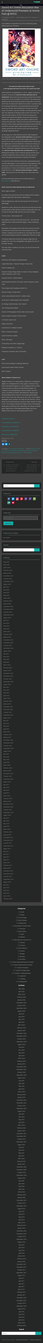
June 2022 (6, 690)
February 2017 (7, 865)
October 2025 (7, 578)
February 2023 (7, 668)
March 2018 (6, 829)
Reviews (22, 956)
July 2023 (6, 654)
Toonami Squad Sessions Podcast (22, 965)
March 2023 (6, 665)
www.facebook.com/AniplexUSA (11, 422)
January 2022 (7, 704)
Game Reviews (22, 920)
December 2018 (8, 804)
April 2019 (6, 793)
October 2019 (7, 776)
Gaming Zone (22, 923)
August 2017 (7, 848)
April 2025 (6, 595)
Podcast (22, 942)
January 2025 (7, 603)
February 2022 (7, 701)
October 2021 (7, 712)
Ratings (22, 953)
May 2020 (6, 759)
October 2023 (7, 645)
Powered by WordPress (22, 1340)
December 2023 (8, 640)
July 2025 (6, 587)
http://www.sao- (6, 181)
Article (22, 912)
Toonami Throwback (22, 967)
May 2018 (6, 823)
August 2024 (7, 617)
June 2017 (6, 854)
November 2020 (8, 743)
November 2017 (8, 840)
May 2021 (6, 726)
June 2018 (6, 821)
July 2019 (6, 784)
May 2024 (6, 626)
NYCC (35, 448)
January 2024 (7, 637)
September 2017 (8, 846)
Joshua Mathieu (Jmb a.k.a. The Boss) (26, 17)
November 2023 (8, 642)
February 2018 (7, 832)
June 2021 (6, 723)
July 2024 (6, 620)
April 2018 (6, 826)
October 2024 (7, 612)
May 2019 (6, 790)
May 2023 (6, 659)
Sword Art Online (9, 450)
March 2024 (6, 631)
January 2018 (7, 835)
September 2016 (8, 879)
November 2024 (8, 609)
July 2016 (6, 885)
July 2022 (6, 687)
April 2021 (6, 729)
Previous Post (13, 466)
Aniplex (32, 448)
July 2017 (6, 851)
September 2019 (8, 779)
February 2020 (7, 768)
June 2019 (6, 787)
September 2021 (8, 715)
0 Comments (28, 452)
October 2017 (7, 843)
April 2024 (6, 629)
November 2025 (8, 576)
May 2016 (6, 890)
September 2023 (8, 648)
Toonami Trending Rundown (22, 973)
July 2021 (6, 720)
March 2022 (6, 698)
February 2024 (7, 634)
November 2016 (8, 873)
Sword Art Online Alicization (21, 450)
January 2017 (7, 868)
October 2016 (7, 876)
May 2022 (6, 693)
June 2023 (6, 656)
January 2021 (7, 737)
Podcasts (22, 945)
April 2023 (6, 662)
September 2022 (8, 681)
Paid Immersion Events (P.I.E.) (22, 940)
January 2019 (7, 801)
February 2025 (7, 601)
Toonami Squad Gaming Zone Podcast (22, 962)
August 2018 (7, 815)
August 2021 (7, 718)
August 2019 (7, 782)
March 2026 (6, 567)
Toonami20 (22, 976)
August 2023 (7, 651)
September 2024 (8, 615)
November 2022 (8, 676)
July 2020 (6, 754)
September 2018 (8, 812)
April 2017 (6, 860)
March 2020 (6, 765)
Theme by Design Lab (35, 1340)
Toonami (20, 452)
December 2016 (8, 871)
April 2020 (6, 762)
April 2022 (6, 695)
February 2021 (7, 734)
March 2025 (6, 598)
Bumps (22, 915)
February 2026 (7, 570)
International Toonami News (22, 926)
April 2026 (6, 565)
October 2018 (7, 809)
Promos (22, 951)
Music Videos (22, 931)
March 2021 (6, 732)
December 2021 (8, 707)
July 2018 (6, 818)
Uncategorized (22, 981)
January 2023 (7, 670)
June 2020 (6, 757)
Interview (22, 928)
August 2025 (7, 584)
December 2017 (8, 837)
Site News (22, 959)
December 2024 (8, 606)
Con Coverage (12, 448)
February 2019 (7, 798)
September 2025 (8, 581)
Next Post (30, 466)
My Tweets (6, 537)
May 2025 (6, 592)
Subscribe (8, 523)
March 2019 (6, 796)
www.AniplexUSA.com (8, 418)
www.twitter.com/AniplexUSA (10, 426)
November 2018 (8, 807)
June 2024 (6, 623)
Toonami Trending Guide (22, 970)
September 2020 (8, 748)
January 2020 (7, 770)
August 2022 (7, 684)
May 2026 (6, 562)
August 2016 (7, 882)
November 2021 (8, 709)
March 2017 (6, 862)
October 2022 (7, 679)
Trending (22, 979)
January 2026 (7, 573)
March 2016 (6, 896)
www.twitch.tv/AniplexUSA (9, 434)
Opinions (22, 937)
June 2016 (6, 887)
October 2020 (7, 745)
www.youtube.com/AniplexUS (10, 430)
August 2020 (7, 751)
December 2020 (8, 740)
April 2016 (6, 893)
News (22, 934)
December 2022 (8, 673)
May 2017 (6, 857)
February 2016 (7, 899)
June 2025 (6, 590)
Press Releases (20, 448)
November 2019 (8, 773)
